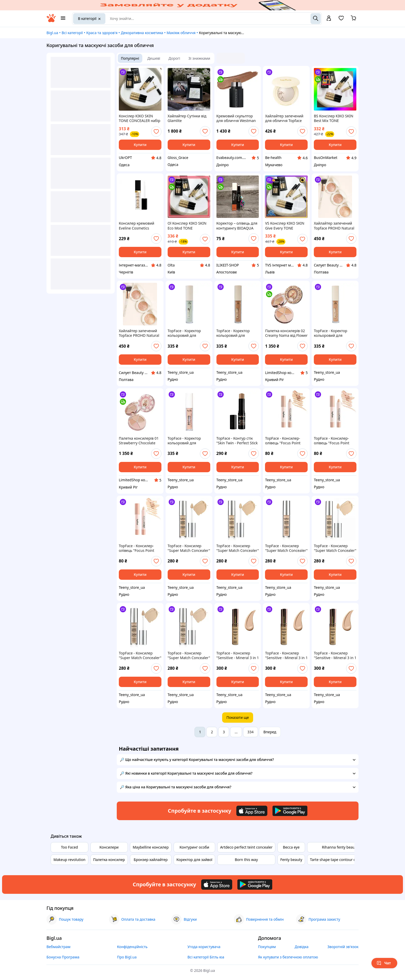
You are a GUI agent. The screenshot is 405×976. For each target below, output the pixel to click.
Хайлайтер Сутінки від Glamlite (187, 118)
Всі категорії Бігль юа (206, 957)
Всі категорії (72, 32)
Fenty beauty (291, 859)
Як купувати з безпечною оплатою (288, 957)
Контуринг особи (194, 847)
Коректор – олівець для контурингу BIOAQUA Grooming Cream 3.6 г (237, 225)
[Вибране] (341, 19)
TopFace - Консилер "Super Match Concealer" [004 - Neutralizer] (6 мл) (286, 548)
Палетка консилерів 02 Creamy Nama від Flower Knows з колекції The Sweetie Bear (286, 333)
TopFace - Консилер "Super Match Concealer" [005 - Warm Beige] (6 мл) (237, 548)
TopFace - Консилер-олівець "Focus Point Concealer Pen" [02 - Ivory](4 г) (331, 440)
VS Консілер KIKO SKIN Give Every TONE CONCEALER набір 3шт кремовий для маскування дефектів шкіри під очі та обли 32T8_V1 (284, 225)
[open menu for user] (329, 18)
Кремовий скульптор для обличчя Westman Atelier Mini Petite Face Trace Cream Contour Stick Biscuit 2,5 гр (236, 118)
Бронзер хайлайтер (151, 859)
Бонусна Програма (62, 957)
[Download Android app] (289, 811)
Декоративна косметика (142, 32)
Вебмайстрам (58, 946)
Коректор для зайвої (194, 859)
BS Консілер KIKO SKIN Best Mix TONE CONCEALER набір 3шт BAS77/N (333, 118)
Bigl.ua (52, 32)
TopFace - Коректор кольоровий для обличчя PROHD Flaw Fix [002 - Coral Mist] (332, 333)
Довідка (301, 946)
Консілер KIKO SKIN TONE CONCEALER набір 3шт (139, 118)
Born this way (246, 859)
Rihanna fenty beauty (340, 847)
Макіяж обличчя (181, 32)
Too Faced (69, 847)
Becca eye (291, 847)
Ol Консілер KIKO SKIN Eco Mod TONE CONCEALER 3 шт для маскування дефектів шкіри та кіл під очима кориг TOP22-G (187, 225)
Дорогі (174, 58)
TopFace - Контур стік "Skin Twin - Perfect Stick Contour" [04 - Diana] (237, 440)
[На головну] (51, 20)
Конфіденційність (132, 946)
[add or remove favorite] (156, 131)
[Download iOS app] (251, 811)
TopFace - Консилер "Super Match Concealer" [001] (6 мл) (189, 655)
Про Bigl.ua (127, 957)
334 (250, 731)
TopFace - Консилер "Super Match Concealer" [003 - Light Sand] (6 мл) (335, 548)
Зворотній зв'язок (343, 946)
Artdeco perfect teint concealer (246, 847)
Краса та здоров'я (102, 32)
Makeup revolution (69, 859)
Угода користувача (204, 946)
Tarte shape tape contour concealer (340, 859)
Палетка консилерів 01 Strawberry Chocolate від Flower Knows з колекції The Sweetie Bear (139, 440)
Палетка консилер (109, 859)
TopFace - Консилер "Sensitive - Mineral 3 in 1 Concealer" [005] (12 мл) (335, 655)
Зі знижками (199, 58)
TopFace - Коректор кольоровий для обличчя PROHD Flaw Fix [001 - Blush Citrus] (186, 440)
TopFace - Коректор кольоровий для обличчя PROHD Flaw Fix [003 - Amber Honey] (236, 333)
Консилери (109, 847)
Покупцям (267, 946)
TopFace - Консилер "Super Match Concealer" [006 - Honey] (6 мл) (189, 548)
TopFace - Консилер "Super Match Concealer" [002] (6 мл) (140, 655)
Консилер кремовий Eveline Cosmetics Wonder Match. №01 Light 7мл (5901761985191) (136, 225)
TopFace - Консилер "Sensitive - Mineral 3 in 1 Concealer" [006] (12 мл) (237, 655)
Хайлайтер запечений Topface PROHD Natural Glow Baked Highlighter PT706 (334, 225)
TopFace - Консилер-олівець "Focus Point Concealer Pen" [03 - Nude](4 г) (282, 440)
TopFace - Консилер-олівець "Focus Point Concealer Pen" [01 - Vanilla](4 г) (136, 548)
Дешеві (153, 58)
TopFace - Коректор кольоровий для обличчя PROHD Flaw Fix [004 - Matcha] (186, 333)
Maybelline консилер (151, 847)
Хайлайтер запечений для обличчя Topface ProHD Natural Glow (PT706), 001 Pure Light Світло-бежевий (284, 118)
